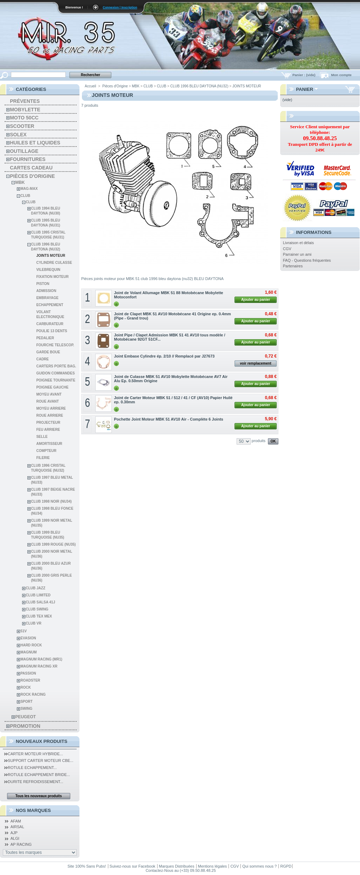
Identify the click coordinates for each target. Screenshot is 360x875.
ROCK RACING (33, 694)
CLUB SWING (37, 609)
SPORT (26, 701)
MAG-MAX (29, 189)
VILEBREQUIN (48, 270)
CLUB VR (33, 623)
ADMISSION (46, 291)
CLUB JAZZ (35, 588)
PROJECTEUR (48, 422)
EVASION (28, 638)
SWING (26, 708)
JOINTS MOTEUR (50, 255)
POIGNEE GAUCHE (52, 387)
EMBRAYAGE (47, 298)
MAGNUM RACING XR (38, 666)
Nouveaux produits (42, 741)
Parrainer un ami (297, 254)
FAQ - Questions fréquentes (307, 260)
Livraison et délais (298, 243)
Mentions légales (212, 866)
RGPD (285, 866)
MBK (20, 182)
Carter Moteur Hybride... (33, 754)
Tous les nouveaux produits (38, 796)
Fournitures (27, 159)
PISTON (42, 284)
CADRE (42, 359)
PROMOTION (25, 726)
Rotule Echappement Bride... (37, 774)
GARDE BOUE (48, 352)
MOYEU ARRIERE (51, 408)
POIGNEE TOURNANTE (55, 380)
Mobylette (25, 109)
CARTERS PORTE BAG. (56, 366)
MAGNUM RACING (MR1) (41, 659)
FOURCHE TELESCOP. (55, 345)
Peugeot (25, 716)
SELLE (41, 437)
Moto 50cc (24, 117)
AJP (14, 833)
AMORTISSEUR (49, 444)
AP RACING (21, 844)
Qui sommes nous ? (259, 866)
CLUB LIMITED (38, 595)
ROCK (25, 687)
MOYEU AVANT (49, 394)
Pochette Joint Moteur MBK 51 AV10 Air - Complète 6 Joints (168, 419)
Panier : (304, 75)
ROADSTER (30, 680)
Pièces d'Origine (32, 176)
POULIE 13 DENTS (51, 331)
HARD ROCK (31, 645)
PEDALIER (45, 338)
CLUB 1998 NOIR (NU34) (51, 501)
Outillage (24, 151)
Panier (304, 89)
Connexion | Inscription (120, 7)
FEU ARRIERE (48, 430)
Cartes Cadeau (31, 167)
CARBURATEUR (49, 324)
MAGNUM (28, 652)
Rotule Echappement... (30, 767)
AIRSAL (17, 827)
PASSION (28, 673)
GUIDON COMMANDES (55, 373)
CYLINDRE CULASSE (54, 263)
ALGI (15, 838)
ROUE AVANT (47, 401)
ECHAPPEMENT (49, 305)
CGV (287, 249)
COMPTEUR (46, 451)
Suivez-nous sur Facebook (132, 866)
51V (23, 631)
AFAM (16, 821)
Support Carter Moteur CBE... (38, 760)
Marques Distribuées (176, 866)
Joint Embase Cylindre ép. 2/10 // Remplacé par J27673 (164, 356)
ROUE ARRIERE (49, 415)
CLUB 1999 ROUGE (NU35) (53, 544)
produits (258, 441)
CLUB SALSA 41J (40, 602)
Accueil (90, 86)
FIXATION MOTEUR (52, 277)
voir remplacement (255, 363)
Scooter (22, 126)
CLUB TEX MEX (39, 616)
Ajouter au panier (255, 300)
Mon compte (341, 75)
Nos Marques (33, 810)
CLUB (25, 196)
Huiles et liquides (35, 142)
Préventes (25, 101)
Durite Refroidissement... (33, 782)
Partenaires (293, 266)
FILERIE (43, 458)
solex (18, 134)
